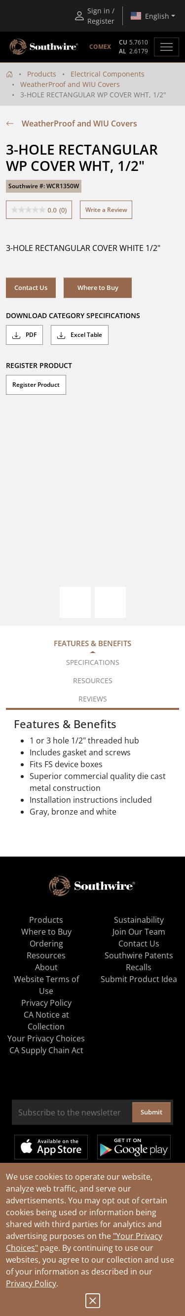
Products (41, 74)
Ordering (46, 943)
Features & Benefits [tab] (92, 643)
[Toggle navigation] (166, 47)
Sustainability (139, 919)
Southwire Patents (139, 955)
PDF (24, 334)
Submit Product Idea (139, 979)
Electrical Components (108, 74)
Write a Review (106, 210)
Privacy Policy (31, 1283)
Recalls (138, 967)
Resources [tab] (92, 680)
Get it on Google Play (134, 1147)
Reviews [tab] (92, 698)
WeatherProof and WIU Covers (70, 84)
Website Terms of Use (46, 985)
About (46, 967)
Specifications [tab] (92, 662)
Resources (46, 955)
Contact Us (30, 287)
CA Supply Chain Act (46, 1050)
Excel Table (79, 334)
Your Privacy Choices (46, 1038)
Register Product (36, 384)
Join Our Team (138, 931)
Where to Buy (97, 287)
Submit (151, 1112)
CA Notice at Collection (46, 1020)
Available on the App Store (51, 1147)
